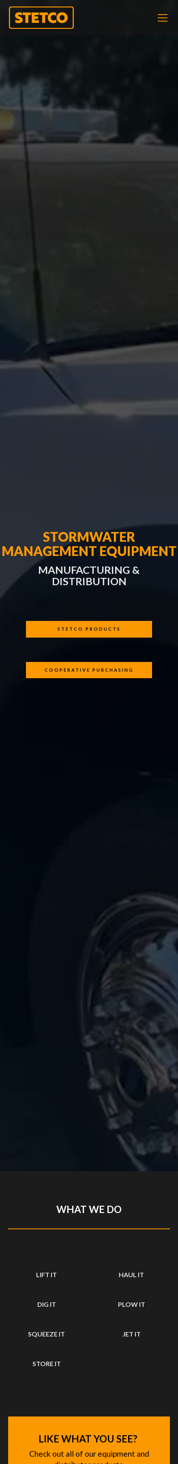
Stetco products (89, 628)
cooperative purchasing (89, 670)
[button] (161, 18)
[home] (41, 17)
